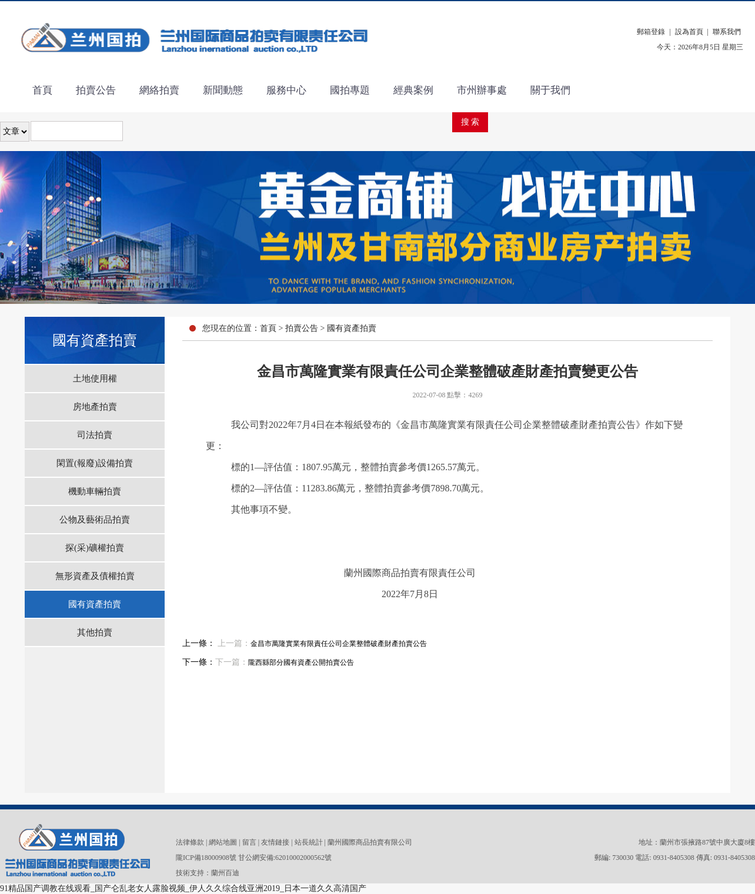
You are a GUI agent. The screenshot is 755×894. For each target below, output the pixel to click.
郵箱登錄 (651, 32)
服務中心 (286, 90)
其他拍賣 (94, 632)
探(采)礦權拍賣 (94, 548)
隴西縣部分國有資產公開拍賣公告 (301, 662)
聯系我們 (727, 32)
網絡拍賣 (159, 90)
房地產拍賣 (95, 406)
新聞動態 (223, 90)
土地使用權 (95, 378)
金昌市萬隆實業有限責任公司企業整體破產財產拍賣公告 (338, 643)
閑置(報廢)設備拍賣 (94, 463)
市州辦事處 (482, 90)
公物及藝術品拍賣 (94, 519)
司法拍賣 (94, 435)
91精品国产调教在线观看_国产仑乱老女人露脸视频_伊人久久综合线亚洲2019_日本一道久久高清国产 (183, 888)
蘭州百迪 (225, 873)
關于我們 (550, 90)
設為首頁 (689, 32)
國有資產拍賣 (94, 604)
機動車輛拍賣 (94, 491)
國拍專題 (350, 90)
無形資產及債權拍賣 (95, 576)
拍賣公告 (96, 90)
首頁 (42, 90)
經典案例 (413, 90)
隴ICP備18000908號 (206, 857)
